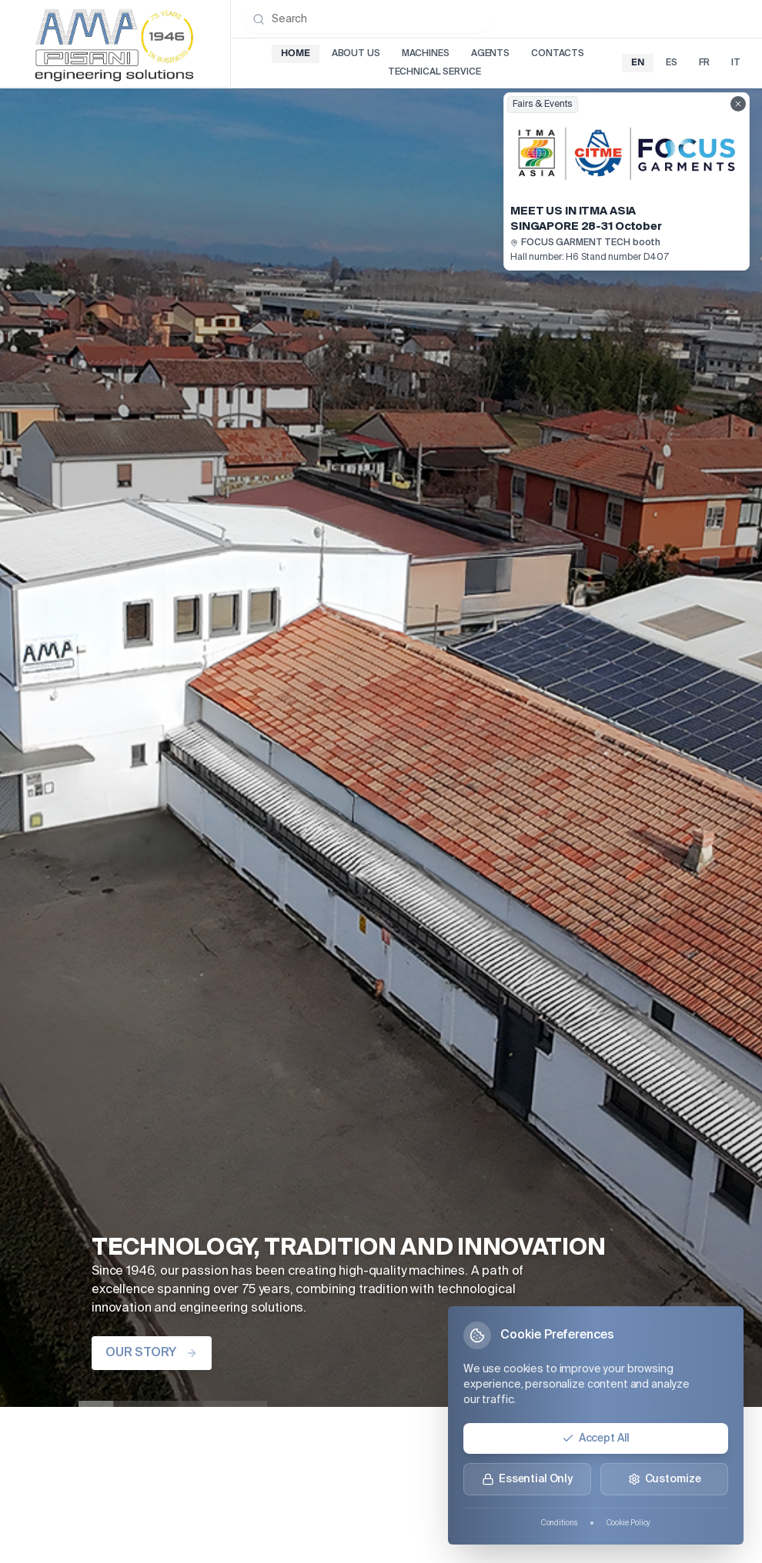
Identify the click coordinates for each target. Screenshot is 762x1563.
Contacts (557, 53)
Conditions (559, 1523)
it (735, 63)
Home (295, 53)
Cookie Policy (629, 1523)
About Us (356, 53)
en (637, 63)
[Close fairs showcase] (738, 103)
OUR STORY (151, 1353)
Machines (426, 53)
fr (704, 63)
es (671, 63)
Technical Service (434, 72)
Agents (490, 53)
